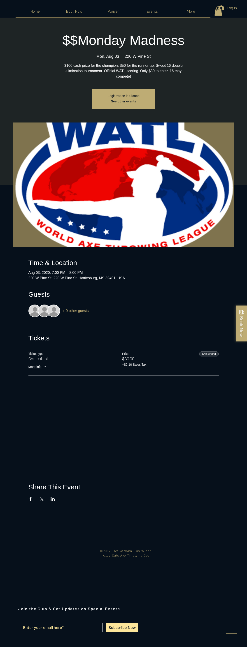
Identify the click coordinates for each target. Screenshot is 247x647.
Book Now (241, 326)
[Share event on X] (42, 499)
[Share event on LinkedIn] (53, 499)
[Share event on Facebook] (30, 499)
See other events (123, 101)
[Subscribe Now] (122, 627)
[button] (218, 11)
